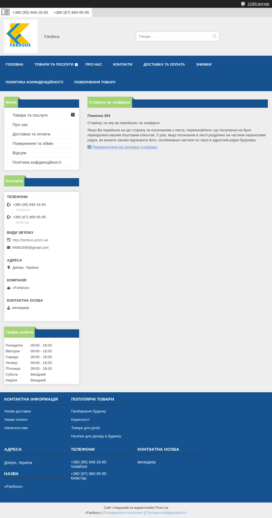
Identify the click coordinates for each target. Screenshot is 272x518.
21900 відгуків (258, 4)
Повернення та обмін (32, 143)
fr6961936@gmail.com (30, 247)
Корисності (80, 419)
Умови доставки (17, 411)
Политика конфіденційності (34, 82)
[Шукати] (214, 36)
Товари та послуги (53, 64)
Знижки (203, 64)
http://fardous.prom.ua (30, 240)
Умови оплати (15, 419)
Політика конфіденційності (166, 513)
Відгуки (19, 152)
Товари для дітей (85, 428)
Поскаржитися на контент (123, 513)
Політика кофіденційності (36, 162)
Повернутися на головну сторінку (124, 147)
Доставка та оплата (164, 64)
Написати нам (16, 428)
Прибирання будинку (88, 411)
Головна (14, 64)
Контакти (123, 64)
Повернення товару (94, 82)
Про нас (93, 64)
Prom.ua (162, 508)
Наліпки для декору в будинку (96, 436)
